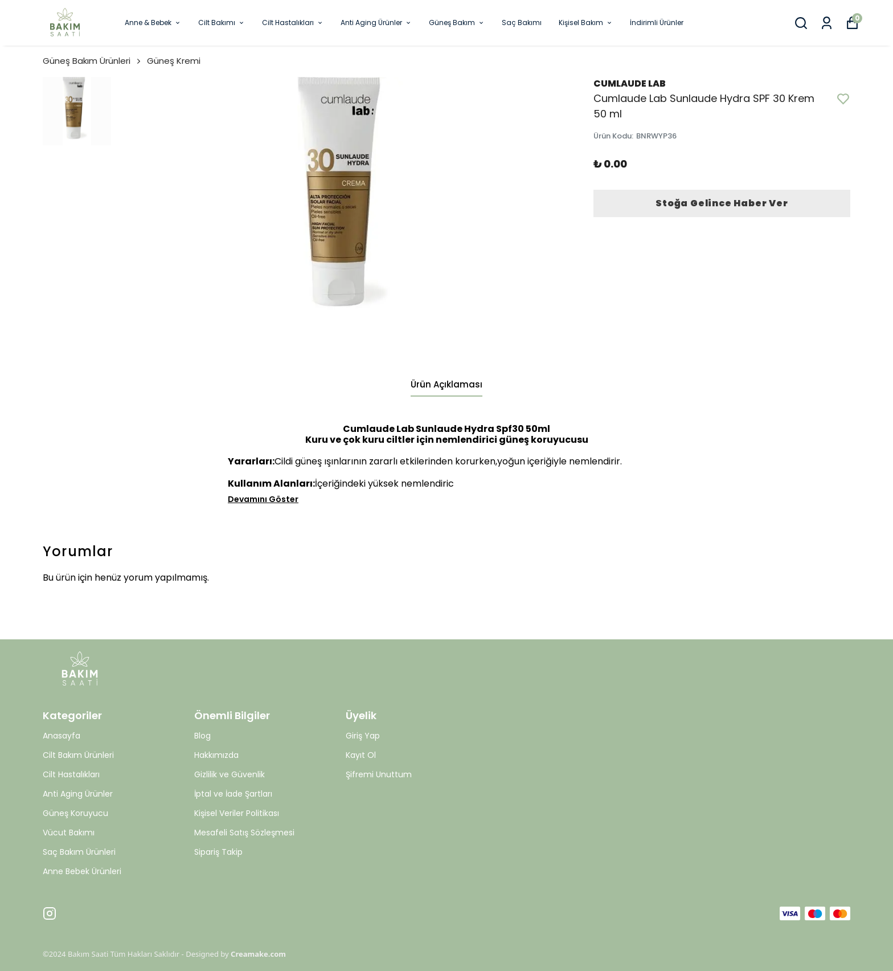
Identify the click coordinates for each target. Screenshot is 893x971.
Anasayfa (61, 735)
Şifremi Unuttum (379, 774)
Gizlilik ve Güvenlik (229, 774)
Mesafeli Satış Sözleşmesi (244, 832)
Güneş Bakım (457, 22)
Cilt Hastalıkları (292, 22)
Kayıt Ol (361, 755)
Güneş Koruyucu (75, 813)
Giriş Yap (363, 735)
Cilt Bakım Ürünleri (78, 755)
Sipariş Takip (218, 852)
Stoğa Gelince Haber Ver (722, 203)
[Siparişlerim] (827, 23)
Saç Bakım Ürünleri (79, 852)
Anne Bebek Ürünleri (82, 871)
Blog (202, 735)
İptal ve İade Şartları (233, 793)
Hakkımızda (216, 755)
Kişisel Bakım (586, 22)
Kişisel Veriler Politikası (236, 813)
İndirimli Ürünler (656, 22)
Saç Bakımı (522, 22)
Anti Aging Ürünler (376, 22)
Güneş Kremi (173, 61)
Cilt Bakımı (221, 22)
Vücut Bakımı (69, 832)
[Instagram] (49, 913)
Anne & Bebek (153, 22)
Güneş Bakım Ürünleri (92, 61)
